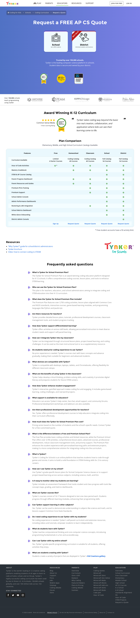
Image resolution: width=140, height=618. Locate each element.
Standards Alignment (123, 593)
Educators (62, 3)
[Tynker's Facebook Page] (8, 595)
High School (120, 583)
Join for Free (116, 3)
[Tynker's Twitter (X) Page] (13, 595)
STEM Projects (120, 600)
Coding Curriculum (42, 13)
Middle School (121, 580)
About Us (53, 573)
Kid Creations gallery (96, 556)
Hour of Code (99, 595)
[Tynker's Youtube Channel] (18, 595)
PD (116, 595)
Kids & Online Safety (91, 612)
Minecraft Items (100, 588)
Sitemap (53, 585)
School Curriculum (122, 573)
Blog (51, 571)
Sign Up (56, 224)
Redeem (75, 578)
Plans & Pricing (77, 585)
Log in (129, 3)
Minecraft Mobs (100, 580)
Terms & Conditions (39, 612)
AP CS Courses (121, 585)
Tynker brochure (15, 249)
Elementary (119, 578)
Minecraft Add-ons (101, 585)
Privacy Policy (52, 612)
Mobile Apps (55, 583)
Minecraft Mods (100, 590)
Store (52, 593)
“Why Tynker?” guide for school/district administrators (30, 246)
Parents (49, 3)
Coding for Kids (15, 13)
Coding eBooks (55, 588)
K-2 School (119, 588)
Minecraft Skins (100, 575)
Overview (75, 571)
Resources (76, 3)
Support (90, 3)
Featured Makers (78, 583)
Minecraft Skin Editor (102, 578)
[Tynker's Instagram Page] (23, 595)
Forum (52, 590)
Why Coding (76, 580)
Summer (75, 590)
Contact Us (111, 612)
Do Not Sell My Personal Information (71, 612)
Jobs (51, 580)
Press (52, 578)
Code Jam (97, 593)
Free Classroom (121, 575)
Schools (28, 13)
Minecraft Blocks (100, 583)
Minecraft (97, 573)
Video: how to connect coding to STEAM (24, 252)
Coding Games (99, 571)
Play (37, 3)
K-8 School (119, 590)
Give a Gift (76, 575)
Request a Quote (122, 602)
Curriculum (76, 573)
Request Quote (73, 224)
